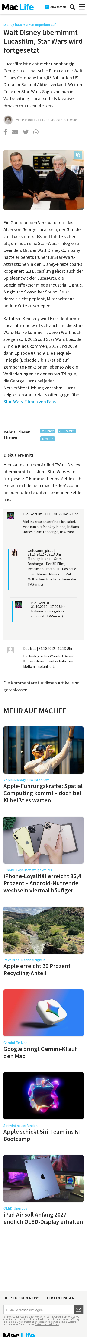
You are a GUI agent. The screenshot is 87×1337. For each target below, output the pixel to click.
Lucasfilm (68, 431)
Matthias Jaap (32, 120)
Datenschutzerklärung (47, 1324)
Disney (49, 431)
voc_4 (49, 439)
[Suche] (72, 7)
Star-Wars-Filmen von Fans (29, 401)
